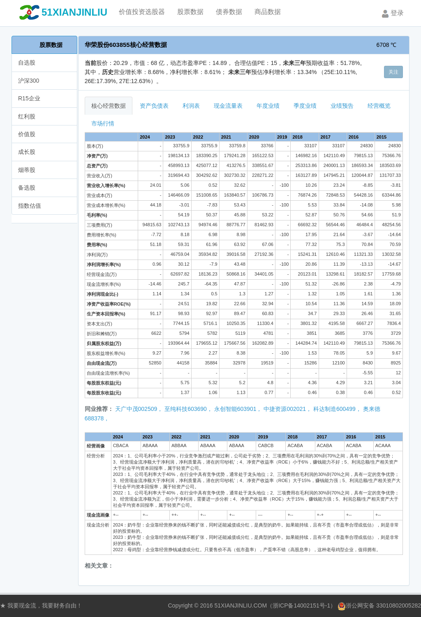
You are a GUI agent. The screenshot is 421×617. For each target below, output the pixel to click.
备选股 (26, 187)
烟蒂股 (26, 170)
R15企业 (29, 98)
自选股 (26, 62)
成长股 (26, 151)
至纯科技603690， (188, 409)
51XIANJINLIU (74, 12)
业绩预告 (342, 105)
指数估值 (29, 205)
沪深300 (28, 80)
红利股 (26, 116)
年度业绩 (268, 105)
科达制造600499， (337, 409)
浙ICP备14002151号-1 (301, 605)
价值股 (26, 134)
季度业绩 (305, 105)
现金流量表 (228, 105)
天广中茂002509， (139, 409)
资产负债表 (154, 105)
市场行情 (102, 123)
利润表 (191, 105)
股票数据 (50, 45)
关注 (393, 72)
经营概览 (379, 105)
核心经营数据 (108, 105)
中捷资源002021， (288, 409)
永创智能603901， (238, 409)
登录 (392, 13)
